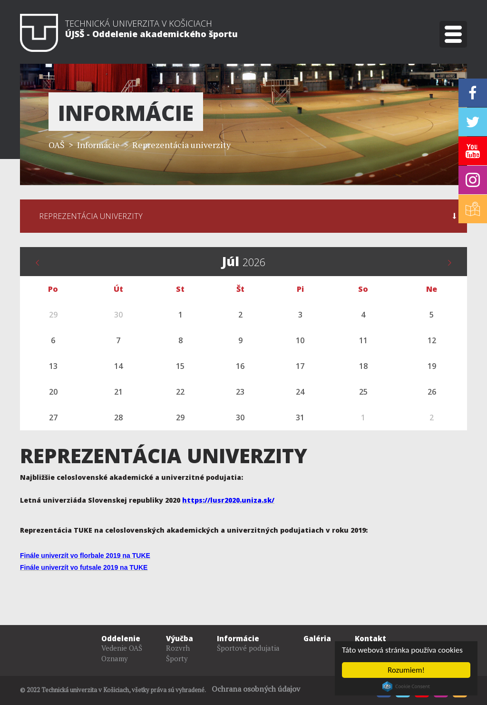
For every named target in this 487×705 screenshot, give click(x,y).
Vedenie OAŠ (121, 648)
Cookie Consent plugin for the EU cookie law (406, 686)
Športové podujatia (248, 648)
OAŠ (57, 144)
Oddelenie (120, 638)
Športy (177, 658)
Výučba (179, 638)
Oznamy (114, 658)
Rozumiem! (406, 670)
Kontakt (370, 638)
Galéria (317, 638)
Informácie (238, 638)
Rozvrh (178, 648)
